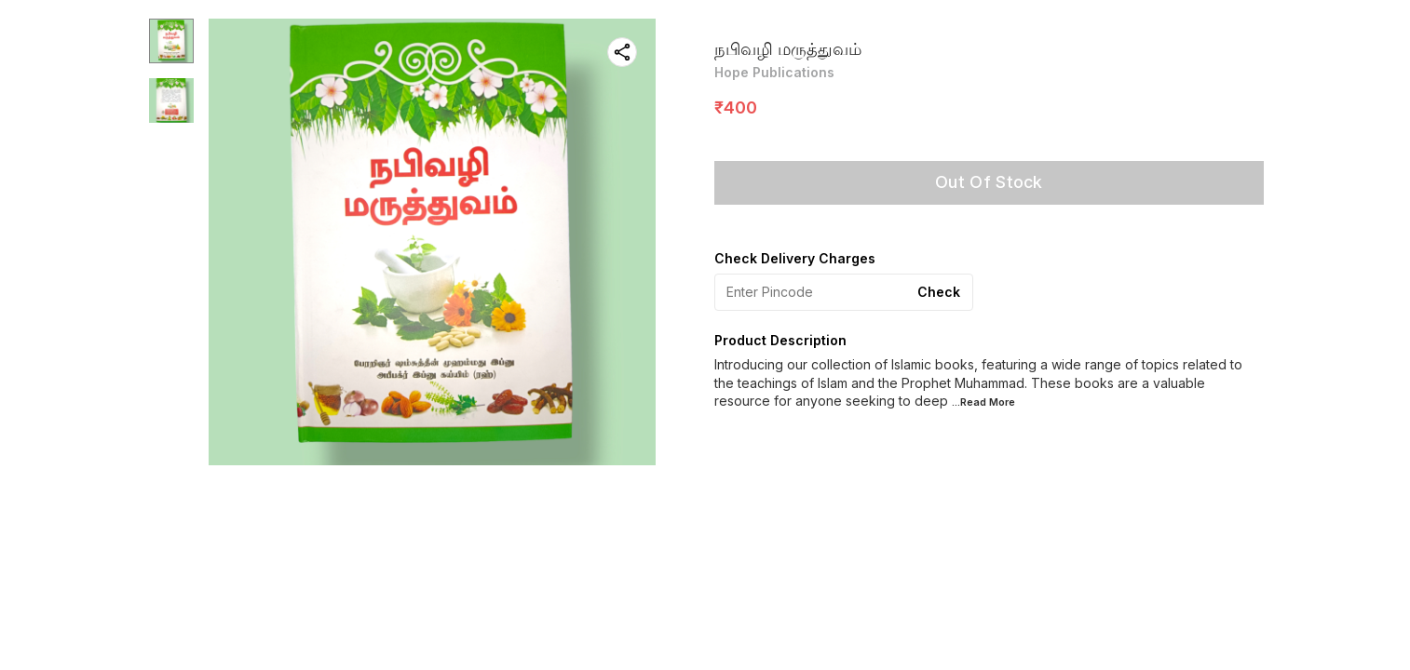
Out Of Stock (989, 182)
